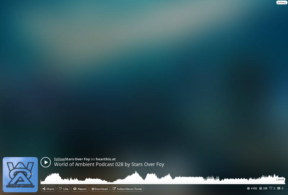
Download (100, 189)
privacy (282, 2)
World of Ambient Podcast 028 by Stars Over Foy (109, 164)
